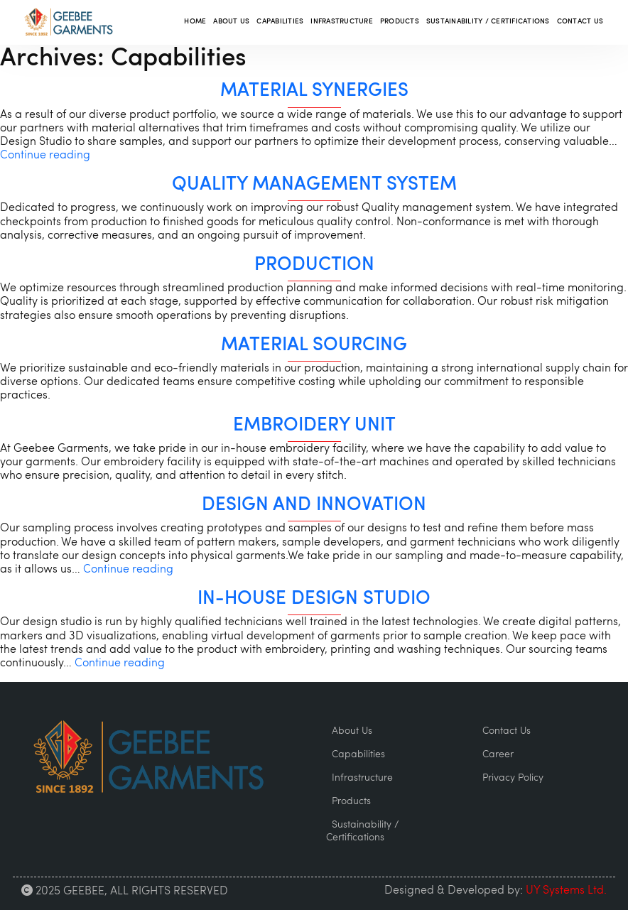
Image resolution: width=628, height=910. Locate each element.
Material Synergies (314, 91)
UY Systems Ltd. (566, 891)
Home (195, 22)
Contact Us (580, 22)
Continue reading (45, 155)
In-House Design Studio (314, 599)
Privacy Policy (512, 778)
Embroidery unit (314, 425)
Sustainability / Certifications (488, 22)
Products (399, 22)
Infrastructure (341, 22)
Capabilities (279, 22)
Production (314, 265)
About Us (231, 22)
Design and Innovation (314, 505)
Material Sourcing (314, 345)
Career (498, 754)
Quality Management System (314, 185)
